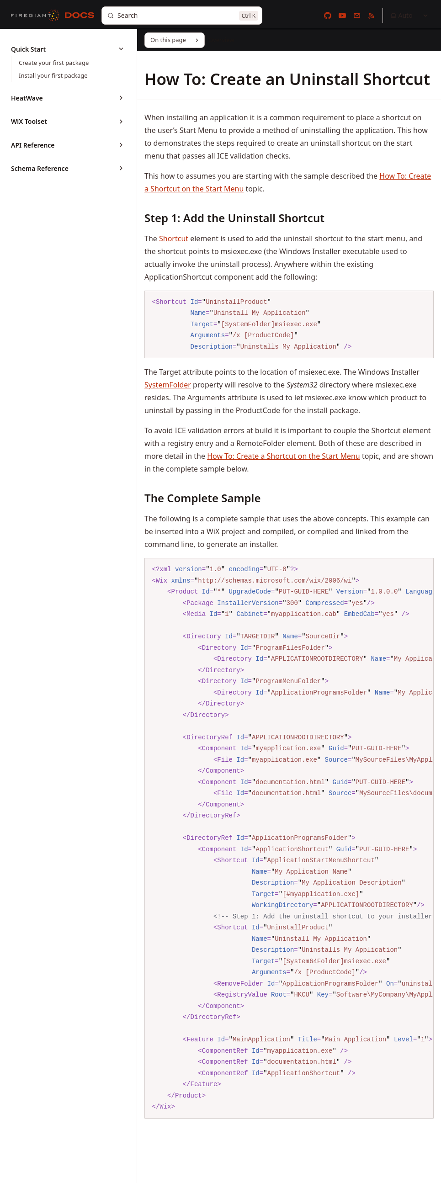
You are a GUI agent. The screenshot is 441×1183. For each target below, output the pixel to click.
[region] (289, 838)
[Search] (181, 15)
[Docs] (79, 15)
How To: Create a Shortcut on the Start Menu (283, 456)
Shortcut (173, 238)
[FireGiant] (35, 15)
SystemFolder (167, 385)
